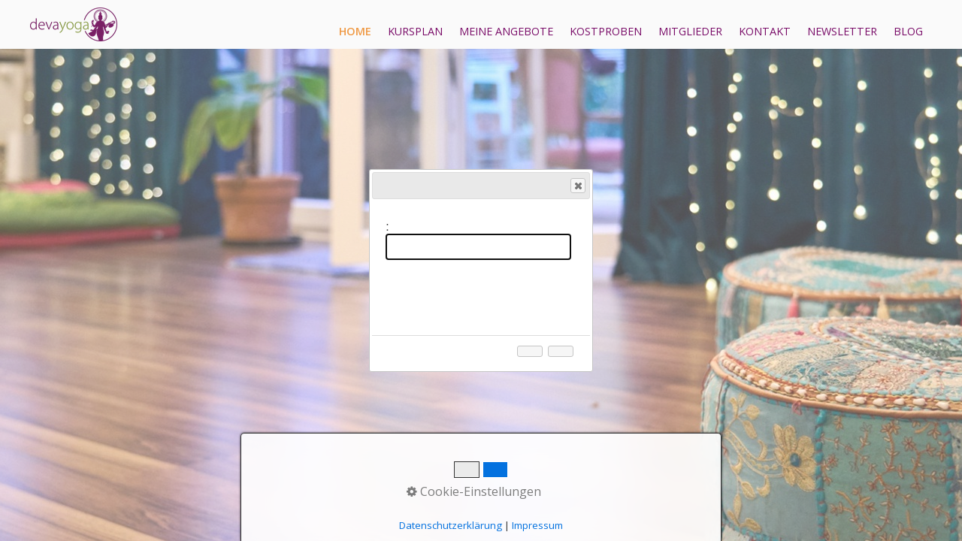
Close (577, 186)
